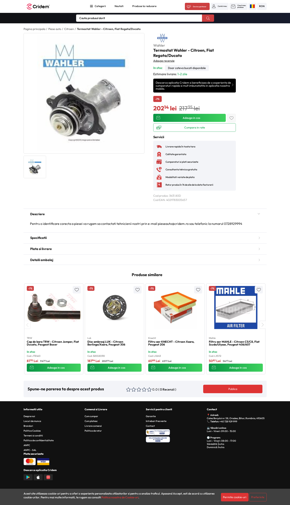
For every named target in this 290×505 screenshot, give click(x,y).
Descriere (145, 214)
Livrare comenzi (93, 425)
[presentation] (28, 325)
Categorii (100, 6)
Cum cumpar (91, 416)
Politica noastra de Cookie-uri (120, 497)
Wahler (159, 45)
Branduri (28, 425)
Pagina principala (34, 29)
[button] (219, 6)
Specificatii (145, 238)
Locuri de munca (32, 421)
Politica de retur (93, 430)
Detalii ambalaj (145, 260)
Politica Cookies (32, 430)
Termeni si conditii (33, 435)
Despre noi (29, 416)
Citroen (69, 29)
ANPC (27, 445)
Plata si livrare (145, 249)
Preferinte (257, 497)
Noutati (119, 6)
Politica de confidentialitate (39, 440)
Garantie (151, 416)
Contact (150, 425)
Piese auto (54, 29)
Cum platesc (91, 421)
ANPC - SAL (30, 450)
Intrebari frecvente (156, 421)
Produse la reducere (144, 6)
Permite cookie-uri (234, 497)
